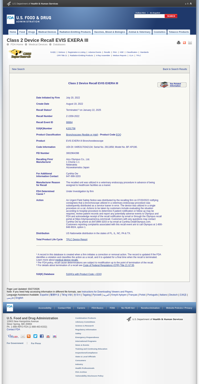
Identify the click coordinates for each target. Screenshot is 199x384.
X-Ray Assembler (103, 55)
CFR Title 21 (62, 55)
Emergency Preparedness (87, 337)
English (19, 298)
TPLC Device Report (76, 239)
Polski (142, 294)
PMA (115, 52)
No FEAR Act (127, 308)
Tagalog (87, 294)
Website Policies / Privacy (179, 308)
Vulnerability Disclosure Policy (89, 376)
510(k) (53, 52)
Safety (78, 333)
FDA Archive (81, 372)
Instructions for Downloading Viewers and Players (107, 291)
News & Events (82, 345)
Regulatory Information (86, 330)
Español (44, 294)
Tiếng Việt (66, 294)
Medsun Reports (119, 55)
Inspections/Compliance (86, 353)
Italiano (163, 294)
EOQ (118, 134)
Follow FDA (141, 13)
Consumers (80, 360)
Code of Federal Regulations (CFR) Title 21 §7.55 (108, 265)
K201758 (70, 128)
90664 (69, 122)
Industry (79, 364)
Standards (144, 52)
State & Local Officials (85, 356)
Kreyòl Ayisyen (119, 294)
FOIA (112, 308)
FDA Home (17, 44)
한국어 (77, 294)
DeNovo (61, 52)
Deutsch (173, 294)
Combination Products (85, 318)
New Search (18, 69)
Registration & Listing (77, 52)
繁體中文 (55, 294)
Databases (59, 44)
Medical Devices (38, 44)
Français (132, 294)
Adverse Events (94, 52)
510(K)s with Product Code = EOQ (84, 274)
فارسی (10, 298)
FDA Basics (97, 308)
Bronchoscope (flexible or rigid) (82, 134)
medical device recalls (66, 260)
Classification (131, 52)
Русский (97, 294)
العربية (106, 294)
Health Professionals (84, 368)
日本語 (182, 294)
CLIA (131, 55)
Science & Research (84, 326)
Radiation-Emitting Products (81, 55)
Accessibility (44, 308)
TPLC (138, 55)
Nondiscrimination (150, 308)
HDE (122, 52)
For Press (36, 343)
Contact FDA (64, 308)
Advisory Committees (85, 322)
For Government (15, 343)
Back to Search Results (175, 69)
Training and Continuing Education (91, 349)
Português (152, 294)
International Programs (85, 341)
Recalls (107, 52)
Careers (81, 308)
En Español (155, 13)
